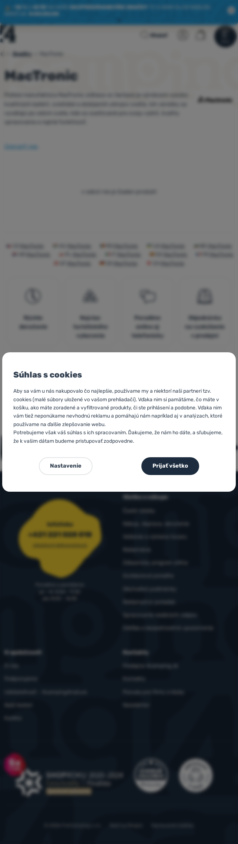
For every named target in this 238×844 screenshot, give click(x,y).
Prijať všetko (170, 465)
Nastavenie (65, 465)
